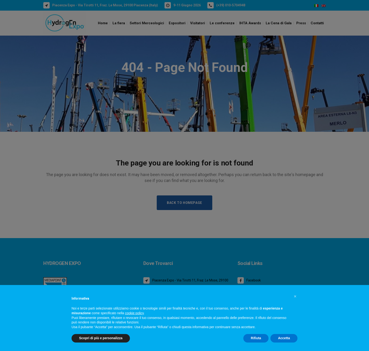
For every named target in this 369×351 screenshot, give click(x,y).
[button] (295, 296)
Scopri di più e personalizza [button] (100, 338)
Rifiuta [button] (256, 338)
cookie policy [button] (134, 313)
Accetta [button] (284, 338)
